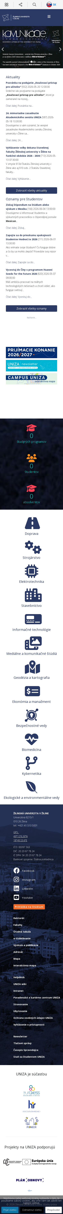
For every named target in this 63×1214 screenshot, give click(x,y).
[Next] (59, 47)
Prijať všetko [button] (9, 1209)
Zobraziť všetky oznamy (31, 297)
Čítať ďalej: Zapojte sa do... (21, 261)
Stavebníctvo (31, 605)
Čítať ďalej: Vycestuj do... (20, 289)
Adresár (18, 952)
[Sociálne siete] (20, 5)
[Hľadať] (34, 5)
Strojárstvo (31, 557)
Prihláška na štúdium (29, 906)
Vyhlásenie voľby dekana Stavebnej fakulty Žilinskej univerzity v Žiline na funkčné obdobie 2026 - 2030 (28, 151)
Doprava (31, 533)
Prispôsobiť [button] (53, 1209)
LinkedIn (27, 888)
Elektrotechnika (31, 581)
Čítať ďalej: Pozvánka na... (19, 105)
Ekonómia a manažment (31, 701)
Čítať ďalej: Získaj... (14, 226)
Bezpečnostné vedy (31, 725)
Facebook (28, 870)
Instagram (28, 879)
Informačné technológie (31, 629)
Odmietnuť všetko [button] (32, 1209)
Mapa (16, 958)
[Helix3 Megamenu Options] (49, 16)
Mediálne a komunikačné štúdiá (31, 653)
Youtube (27, 897)
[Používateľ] (6, 5)
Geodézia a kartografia (32, 677)
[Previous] (3, 47)
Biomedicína (31, 749)
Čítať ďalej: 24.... (14, 140)
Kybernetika (31, 773)
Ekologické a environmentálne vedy (31, 797)
